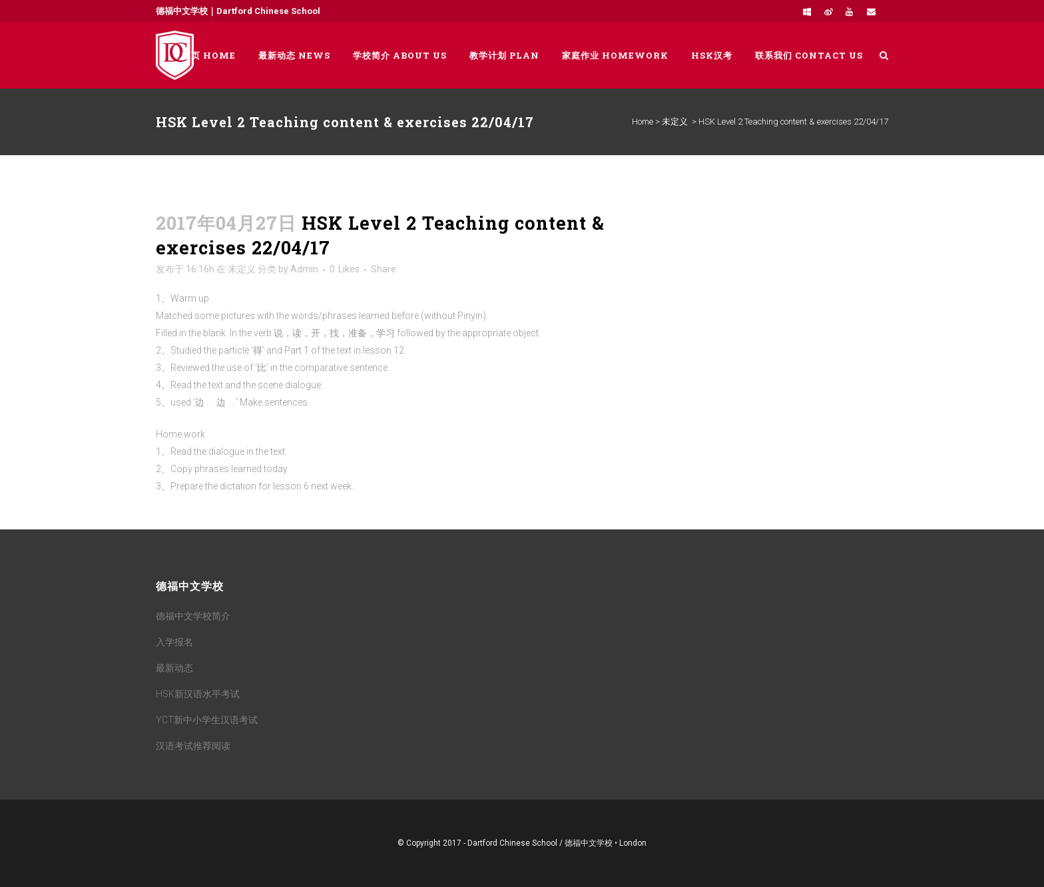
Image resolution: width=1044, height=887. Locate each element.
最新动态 (174, 668)
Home (642, 122)
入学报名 (174, 642)
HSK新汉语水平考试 (198, 694)
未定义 (675, 122)
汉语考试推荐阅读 (193, 745)
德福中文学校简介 (193, 616)
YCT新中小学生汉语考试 (207, 720)
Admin (304, 269)
